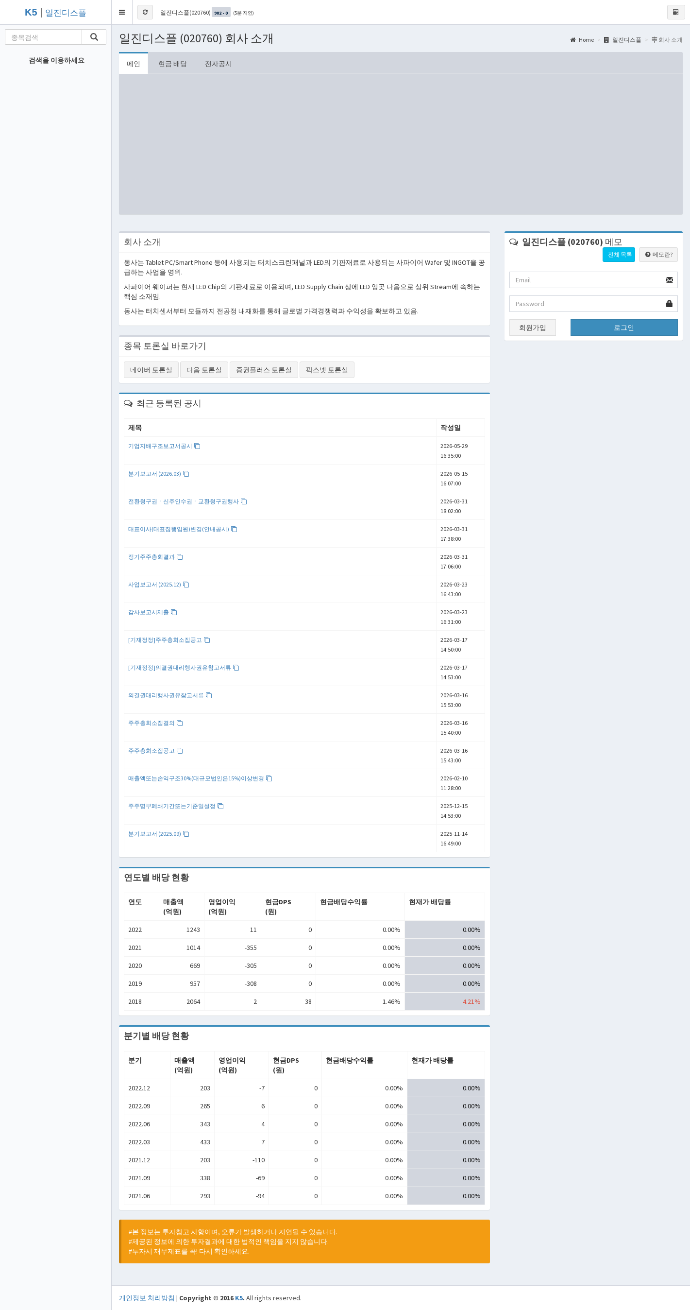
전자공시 (218, 63)
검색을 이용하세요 (56, 60)
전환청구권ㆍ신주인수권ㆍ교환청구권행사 (187, 501)
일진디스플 (65, 12)
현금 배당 (172, 63)
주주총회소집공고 (155, 750)
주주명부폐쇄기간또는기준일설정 (176, 806)
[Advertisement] (401, 146)
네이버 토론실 (151, 369)
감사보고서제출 (152, 612)
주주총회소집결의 (155, 722)
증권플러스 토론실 (264, 369)
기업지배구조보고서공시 (164, 445)
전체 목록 (620, 254)
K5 (239, 1297)
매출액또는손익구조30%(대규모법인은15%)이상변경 (200, 778)
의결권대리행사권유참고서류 (170, 695)
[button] (122, 12)
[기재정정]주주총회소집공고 (169, 639)
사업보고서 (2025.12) (158, 584)
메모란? (658, 254)
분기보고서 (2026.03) (158, 473)
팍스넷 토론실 (327, 369)
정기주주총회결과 (155, 556)
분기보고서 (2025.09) (158, 833)
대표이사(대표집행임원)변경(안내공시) (182, 529)
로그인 (624, 327)
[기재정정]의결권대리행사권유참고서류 (183, 667)
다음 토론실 (204, 369)
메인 (133, 63)
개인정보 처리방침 (147, 1297)
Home (582, 39)
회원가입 (532, 327)
